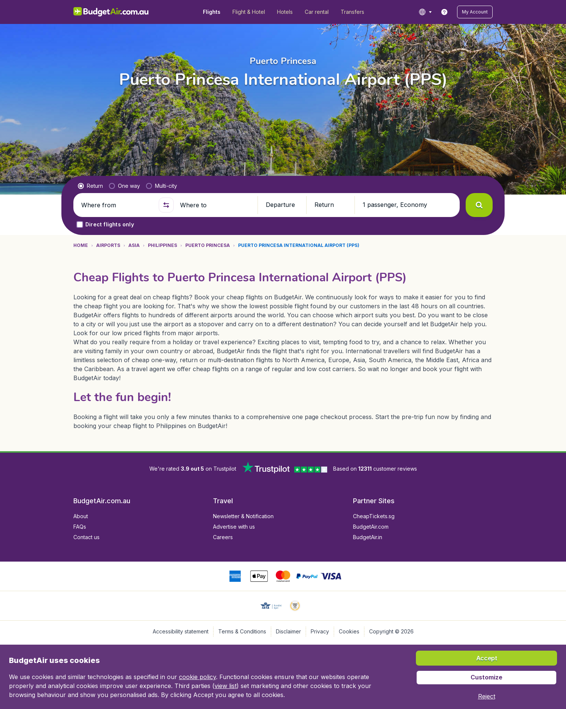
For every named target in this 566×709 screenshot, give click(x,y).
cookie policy (197, 677)
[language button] (425, 12)
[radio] (90, 186)
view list (225, 686)
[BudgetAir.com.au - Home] (111, 12)
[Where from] (116, 205)
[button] (475, 12)
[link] (444, 12)
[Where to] (215, 205)
